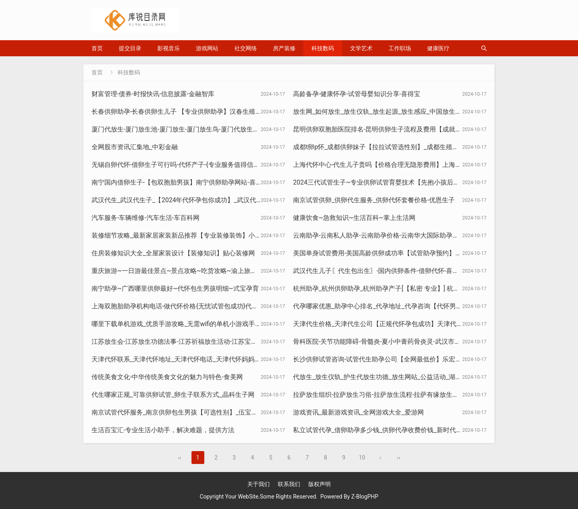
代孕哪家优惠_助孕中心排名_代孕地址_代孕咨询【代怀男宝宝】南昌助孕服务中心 (410, 306)
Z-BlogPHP (365, 496)
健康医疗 (438, 48)
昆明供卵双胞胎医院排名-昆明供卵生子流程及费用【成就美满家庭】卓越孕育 (403, 129)
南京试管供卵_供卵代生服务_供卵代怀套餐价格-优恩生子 (374, 200)
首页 (97, 48)
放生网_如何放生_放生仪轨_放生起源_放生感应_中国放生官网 (380, 111)
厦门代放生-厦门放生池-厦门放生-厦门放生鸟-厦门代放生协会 (179, 129)
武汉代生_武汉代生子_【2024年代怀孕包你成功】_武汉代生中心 (183, 200)
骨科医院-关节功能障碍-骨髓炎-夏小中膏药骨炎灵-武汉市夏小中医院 (389, 341)
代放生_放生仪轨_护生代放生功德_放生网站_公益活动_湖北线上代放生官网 (400, 377)
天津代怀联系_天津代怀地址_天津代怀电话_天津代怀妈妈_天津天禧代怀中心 (200, 359)
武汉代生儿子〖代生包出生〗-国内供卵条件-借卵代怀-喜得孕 (379, 271)
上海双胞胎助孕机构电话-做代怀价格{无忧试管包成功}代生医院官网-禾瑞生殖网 (205, 306)
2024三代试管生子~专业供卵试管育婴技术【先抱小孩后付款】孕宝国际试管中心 (408, 182)
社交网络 (245, 48)
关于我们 (258, 484)
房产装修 (284, 48)
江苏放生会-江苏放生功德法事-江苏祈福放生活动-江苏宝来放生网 (184, 341)
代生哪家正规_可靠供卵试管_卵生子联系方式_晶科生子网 (173, 394)
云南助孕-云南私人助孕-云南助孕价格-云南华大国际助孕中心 (379, 235)
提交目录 (130, 48)
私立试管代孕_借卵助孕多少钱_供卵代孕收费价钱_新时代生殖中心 (387, 430)
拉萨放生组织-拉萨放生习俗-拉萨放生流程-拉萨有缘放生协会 (379, 394)
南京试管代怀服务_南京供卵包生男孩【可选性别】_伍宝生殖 (178, 412)
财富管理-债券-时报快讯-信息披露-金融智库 (153, 94)
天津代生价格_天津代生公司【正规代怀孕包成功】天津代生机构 (384, 324)
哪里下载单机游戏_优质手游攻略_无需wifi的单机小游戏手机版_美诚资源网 (197, 324)
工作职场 (400, 48)
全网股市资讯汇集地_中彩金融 (135, 147)
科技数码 (322, 48)
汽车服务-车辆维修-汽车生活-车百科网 (145, 218)
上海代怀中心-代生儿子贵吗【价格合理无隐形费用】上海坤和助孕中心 (393, 164)
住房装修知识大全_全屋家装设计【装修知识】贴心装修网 (173, 253)
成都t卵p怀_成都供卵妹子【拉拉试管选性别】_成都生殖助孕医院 (385, 147)
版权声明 (319, 484)
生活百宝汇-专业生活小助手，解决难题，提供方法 (163, 430)
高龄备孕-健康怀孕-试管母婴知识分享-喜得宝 (356, 94)
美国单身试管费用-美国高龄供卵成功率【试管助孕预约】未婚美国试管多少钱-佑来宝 (413, 253)
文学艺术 (361, 48)
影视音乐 (168, 48)
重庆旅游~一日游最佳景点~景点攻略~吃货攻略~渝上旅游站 (177, 271)
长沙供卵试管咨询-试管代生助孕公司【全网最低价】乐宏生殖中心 (387, 359)
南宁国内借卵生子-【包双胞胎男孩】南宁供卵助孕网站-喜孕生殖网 (186, 182)
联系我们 (289, 484)
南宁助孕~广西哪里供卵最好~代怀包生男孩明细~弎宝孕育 (175, 288)
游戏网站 (207, 48)
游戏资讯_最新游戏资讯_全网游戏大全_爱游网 (358, 412)
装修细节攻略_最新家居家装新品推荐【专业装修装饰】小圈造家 (183, 235)
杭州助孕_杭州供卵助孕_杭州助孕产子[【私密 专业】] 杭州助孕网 (386, 288)
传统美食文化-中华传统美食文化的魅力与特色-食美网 (167, 377)
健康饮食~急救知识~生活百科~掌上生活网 (354, 218)
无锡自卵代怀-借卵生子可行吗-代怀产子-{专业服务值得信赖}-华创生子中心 (197, 164)
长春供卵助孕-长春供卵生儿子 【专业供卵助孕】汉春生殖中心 (180, 111)
